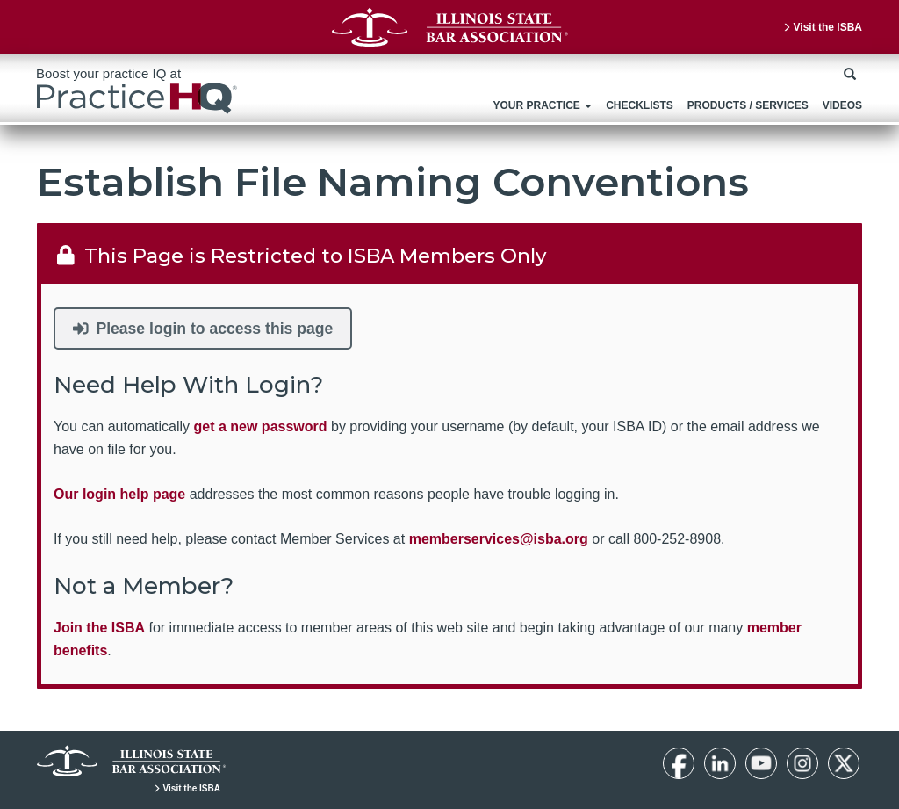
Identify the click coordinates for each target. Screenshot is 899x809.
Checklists (639, 105)
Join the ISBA (99, 627)
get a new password (260, 426)
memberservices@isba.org (498, 538)
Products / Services (748, 105)
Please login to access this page (203, 328)
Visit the (822, 27)
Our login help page (119, 494)
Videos (842, 105)
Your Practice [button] (542, 105)
